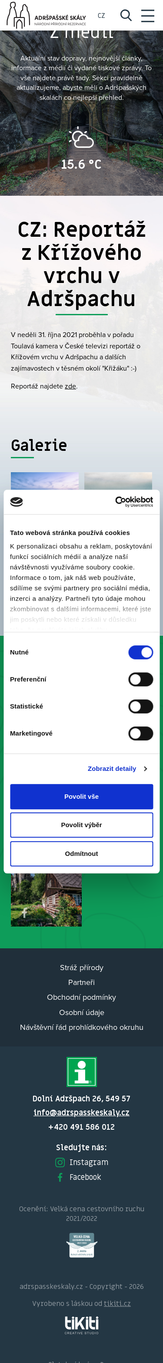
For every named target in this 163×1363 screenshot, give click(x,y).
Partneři (81, 982)
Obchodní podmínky (81, 997)
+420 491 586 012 (81, 1126)
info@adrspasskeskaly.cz (81, 1112)
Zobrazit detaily (112, 768)
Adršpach (46, 15)
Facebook (78, 1177)
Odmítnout (81, 853)
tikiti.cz (117, 1303)
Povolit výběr (81, 824)
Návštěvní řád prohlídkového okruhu (81, 1027)
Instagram (81, 1162)
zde (70, 386)
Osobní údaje (81, 1012)
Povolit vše (81, 796)
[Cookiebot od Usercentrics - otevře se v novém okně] (116, 502)
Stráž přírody (81, 967)
